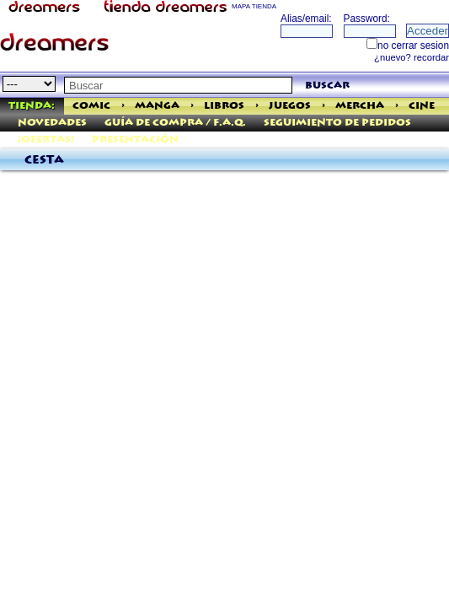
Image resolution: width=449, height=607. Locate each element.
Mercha (359, 105)
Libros (224, 105)
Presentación (135, 139)
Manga (157, 105)
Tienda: (31, 105)
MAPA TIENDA (254, 6)
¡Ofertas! (46, 139)
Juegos (290, 105)
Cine (422, 105)
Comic (91, 105)
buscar (327, 85)
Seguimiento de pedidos (337, 122)
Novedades (52, 122)
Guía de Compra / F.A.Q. (175, 122)
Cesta (44, 160)
